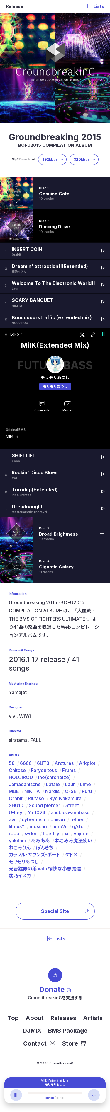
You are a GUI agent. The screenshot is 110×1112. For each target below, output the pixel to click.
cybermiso (33, 819)
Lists (55, 939)
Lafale (53, 784)
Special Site (65, 911)
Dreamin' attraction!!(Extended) (50, 266)
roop (14, 833)
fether (77, 819)
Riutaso (36, 798)
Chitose (17, 770)
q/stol (78, 826)
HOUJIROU (21, 777)
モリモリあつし (55, 386)
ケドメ (71, 855)
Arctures (64, 763)
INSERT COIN (27, 249)
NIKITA (32, 791)
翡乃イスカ (20, 876)
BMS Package (67, 1030)
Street (72, 805)
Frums (69, 770)
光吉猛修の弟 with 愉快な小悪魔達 (45, 869)
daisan (57, 819)
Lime (85, 784)
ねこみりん (20, 847)
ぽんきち (44, 847)
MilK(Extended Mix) (55, 345)
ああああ (40, 840)
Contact (39, 1043)
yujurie (81, 833)
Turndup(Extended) (35, 490)
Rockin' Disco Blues (34, 472)
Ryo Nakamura (65, 798)
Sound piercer (44, 805)
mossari (38, 826)
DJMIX (32, 1030)
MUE (14, 791)
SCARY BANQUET (32, 300)
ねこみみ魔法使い (73, 840)
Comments (42, 410)
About (35, 1018)
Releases (63, 1018)
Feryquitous (44, 770)
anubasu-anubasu (70, 812)
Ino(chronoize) (54, 777)
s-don (31, 833)
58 (12, 763)
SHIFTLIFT (24, 455)
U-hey (15, 812)
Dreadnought (27, 507)
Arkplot (87, 763)
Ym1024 (36, 812)
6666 (26, 763)
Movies (67, 410)
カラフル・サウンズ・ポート (34, 855)
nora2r (59, 826)
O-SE (71, 791)
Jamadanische (25, 784)
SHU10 (16, 805)
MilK (9, 436)
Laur (70, 784)
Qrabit (16, 798)
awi (12, 819)
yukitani (17, 840)
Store (74, 1043)
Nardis (52, 791)
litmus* (16, 826)
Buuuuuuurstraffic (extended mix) (52, 317)
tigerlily (51, 833)
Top (13, 1018)
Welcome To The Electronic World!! (53, 283)
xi (66, 833)
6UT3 (43, 763)
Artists (93, 1018)
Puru (87, 791)
